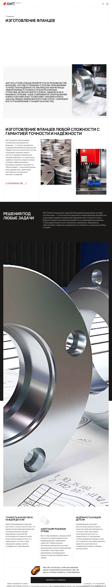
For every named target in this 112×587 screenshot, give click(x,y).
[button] (95, 4)
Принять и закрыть (56, 580)
